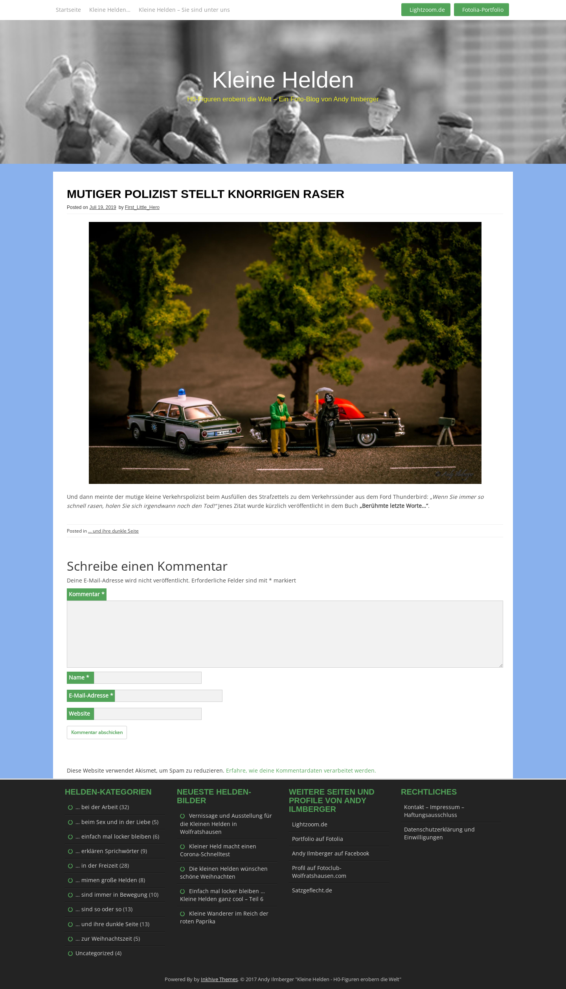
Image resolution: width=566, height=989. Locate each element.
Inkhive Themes (219, 979)
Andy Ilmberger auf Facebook (330, 853)
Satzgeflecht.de (312, 890)
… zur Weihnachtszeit (103, 938)
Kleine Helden (283, 79)
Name (79, 677)
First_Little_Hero (142, 207)
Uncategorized (94, 953)
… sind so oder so (98, 909)
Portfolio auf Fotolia (317, 838)
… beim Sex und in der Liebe (113, 822)
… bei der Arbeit (96, 807)
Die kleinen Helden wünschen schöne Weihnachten (224, 872)
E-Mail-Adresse (91, 695)
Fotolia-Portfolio (483, 9)
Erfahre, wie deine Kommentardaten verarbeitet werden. (301, 770)
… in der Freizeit (96, 865)
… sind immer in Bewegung (111, 894)
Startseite (68, 9)
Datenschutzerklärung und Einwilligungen (439, 833)
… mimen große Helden (106, 880)
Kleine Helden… (109, 9)
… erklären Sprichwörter (107, 851)
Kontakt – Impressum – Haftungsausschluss (434, 811)
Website (79, 713)
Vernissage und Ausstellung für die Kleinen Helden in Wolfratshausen (226, 823)
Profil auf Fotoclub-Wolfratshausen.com (319, 871)
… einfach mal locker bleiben (113, 836)
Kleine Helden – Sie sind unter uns (184, 9)
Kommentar (87, 594)
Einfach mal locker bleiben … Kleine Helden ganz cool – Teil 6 (222, 895)
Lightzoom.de (427, 9)
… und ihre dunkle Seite (106, 924)
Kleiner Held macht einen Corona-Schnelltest (218, 850)
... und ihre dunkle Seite (113, 530)
